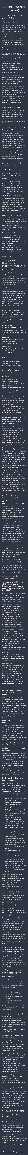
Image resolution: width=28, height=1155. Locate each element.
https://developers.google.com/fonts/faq (14, 1138)
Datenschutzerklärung (10, 1152)
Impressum (21, 1152)
